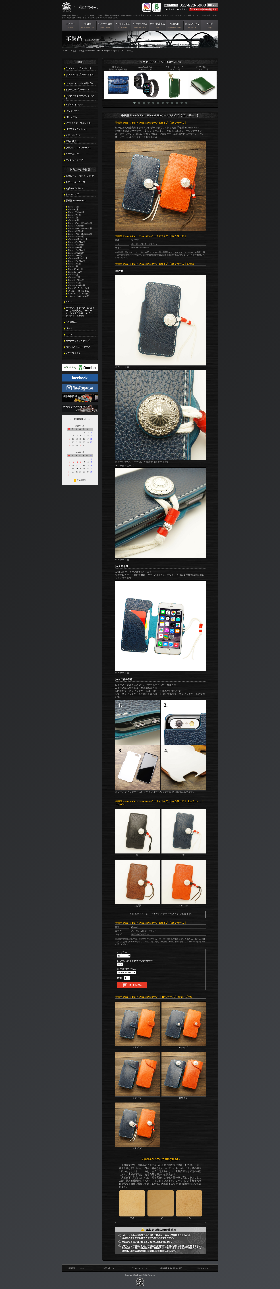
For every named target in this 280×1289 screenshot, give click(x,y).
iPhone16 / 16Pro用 (76, 226)
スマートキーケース (75, 182)
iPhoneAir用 (73, 209)
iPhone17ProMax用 (76, 212)
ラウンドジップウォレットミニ (80, 75)
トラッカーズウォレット (78, 89)
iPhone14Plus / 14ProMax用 (80, 234)
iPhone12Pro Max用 (76, 250)
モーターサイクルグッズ (78, 341)
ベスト (69, 334)
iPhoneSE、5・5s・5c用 (79, 288)
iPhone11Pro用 (74, 264)
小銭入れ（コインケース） (79, 148)
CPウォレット (72, 111)
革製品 (73, 51)
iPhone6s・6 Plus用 (76, 285)
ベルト (69, 302)
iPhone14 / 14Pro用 (76, 237)
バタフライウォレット (76, 129)
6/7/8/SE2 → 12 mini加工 (79, 293)
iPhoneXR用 (73, 275)
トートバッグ (72, 194)
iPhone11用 (73, 266)
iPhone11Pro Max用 (76, 261)
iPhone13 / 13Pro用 (76, 245)
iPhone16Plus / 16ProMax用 (80, 223)
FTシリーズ (71, 117)
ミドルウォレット (74, 104)
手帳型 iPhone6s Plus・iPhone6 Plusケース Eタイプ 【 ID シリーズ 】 (106, 51)
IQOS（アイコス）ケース (78, 347)
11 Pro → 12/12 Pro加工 (78, 296)
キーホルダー (72, 154)
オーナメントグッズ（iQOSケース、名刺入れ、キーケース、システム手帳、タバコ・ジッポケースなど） (80, 312)
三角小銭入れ (72, 141)
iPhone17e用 (73, 207)
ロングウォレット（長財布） (80, 83)
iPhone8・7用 (74, 277)
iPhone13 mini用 (75, 247)
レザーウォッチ (73, 353)
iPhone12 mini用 (75, 256)
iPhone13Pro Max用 (76, 242)
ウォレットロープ (74, 160)
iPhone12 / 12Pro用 (76, 253)
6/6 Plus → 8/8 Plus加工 (78, 291)
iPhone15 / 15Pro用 (76, 231)
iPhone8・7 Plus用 (76, 280)
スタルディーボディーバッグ (80, 176)
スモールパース (73, 135)
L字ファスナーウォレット (78, 123)
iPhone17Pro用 (74, 215)
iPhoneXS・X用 (75, 272)
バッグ (69, 328)
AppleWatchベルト (74, 188)
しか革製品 (71, 322)
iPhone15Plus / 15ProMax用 (80, 228)
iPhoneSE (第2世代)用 (78, 258)
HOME (65, 51)
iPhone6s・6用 (74, 283)
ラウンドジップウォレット (79, 68)
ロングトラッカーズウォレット (80, 97)
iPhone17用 (73, 218)
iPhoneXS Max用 (75, 269)
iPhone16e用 (73, 220)
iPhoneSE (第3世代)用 (78, 239)
